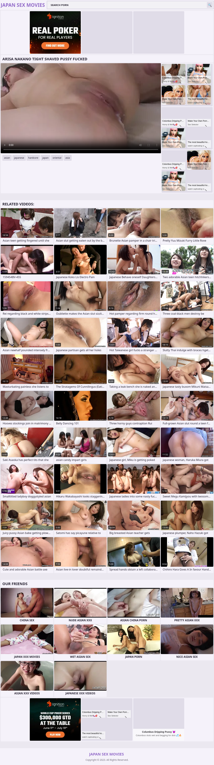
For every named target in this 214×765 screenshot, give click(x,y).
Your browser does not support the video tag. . (81, 108)
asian (7, 157)
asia (67, 157)
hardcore (33, 157)
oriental (57, 157)
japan (45, 157)
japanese (19, 157)
